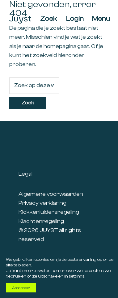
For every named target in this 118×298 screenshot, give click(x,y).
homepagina (60, 46)
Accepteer (21, 288)
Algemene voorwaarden (51, 194)
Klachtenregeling (41, 221)
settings (77, 276)
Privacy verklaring (42, 203)
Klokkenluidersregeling (49, 212)
